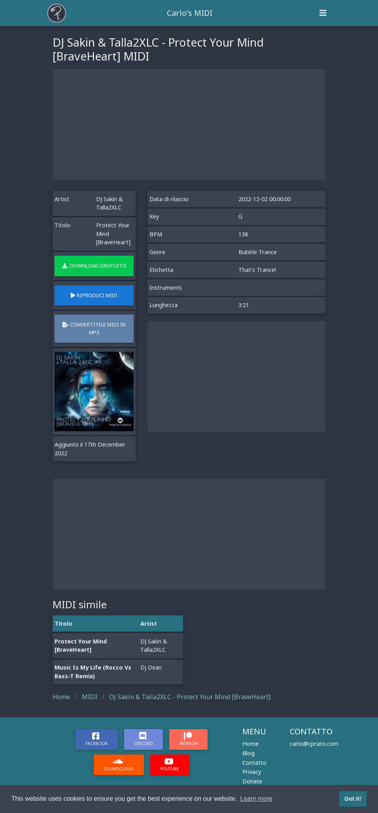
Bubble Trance (257, 252)
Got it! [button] (352, 799)
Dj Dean (151, 667)
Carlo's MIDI (189, 13)
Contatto (254, 762)
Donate (252, 781)
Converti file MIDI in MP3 (94, 328)
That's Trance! (257, 270)
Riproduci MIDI (94, 295)
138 (243, 234)
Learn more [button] (256, 798)
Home (250, 743)
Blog (248, 753)
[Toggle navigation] (323, 13)
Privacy (251, 771)
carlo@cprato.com (314, 743)
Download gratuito (94, 265)
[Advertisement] (189, 124)
